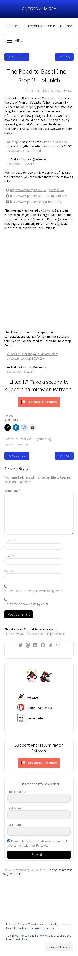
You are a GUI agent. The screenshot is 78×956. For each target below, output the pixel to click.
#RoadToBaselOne (55, 142)
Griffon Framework (39, 708)
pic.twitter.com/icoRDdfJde (24, 151)
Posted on (41, 91)
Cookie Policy (21, 939)
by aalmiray (64, 91)
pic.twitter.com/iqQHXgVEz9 (25, 358)
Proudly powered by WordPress (24, 870)
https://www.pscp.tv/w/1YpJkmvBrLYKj (36, 202)
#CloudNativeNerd (45, 354)
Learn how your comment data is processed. (34, 634)
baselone (21, 444)
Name (9, 541)
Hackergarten (35, 718)
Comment (12, 490)
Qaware (48, 210)
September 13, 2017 (20, 164)
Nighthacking (42, 439)
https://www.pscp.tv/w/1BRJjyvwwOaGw (37, 190)
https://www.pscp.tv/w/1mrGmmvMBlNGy (38, 196)
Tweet (8, 415)
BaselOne (25, 439)
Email (9, 556)
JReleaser (32, 697)
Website (9, 571)
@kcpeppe (28, 107)
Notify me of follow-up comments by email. (33, 591)
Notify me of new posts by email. (26, 604)
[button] (39, 40)
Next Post (64, 57)
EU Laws (41, 845)
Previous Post (17, 57)
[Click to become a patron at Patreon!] (39, 402)
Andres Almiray (39, 9)
